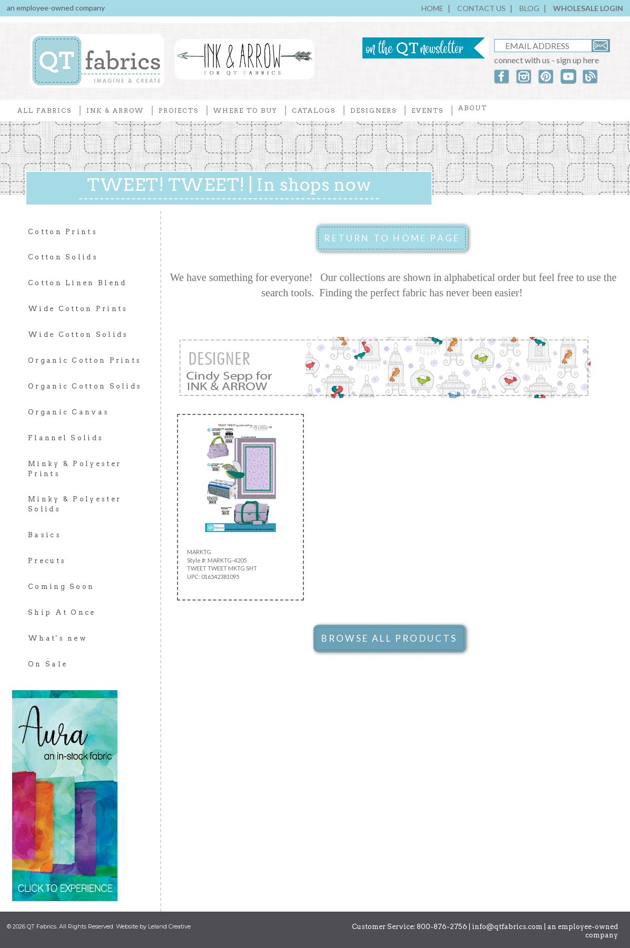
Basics (44, 535)
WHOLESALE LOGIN (588, 8)
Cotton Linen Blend (77, 283)
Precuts (47, 561)
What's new (57, 638)
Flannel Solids (65, 438)
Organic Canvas (68, 412)
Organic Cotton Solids (85, 386)
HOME (432, 8)
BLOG (529, 8)
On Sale (47, 664)
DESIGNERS (373, 110)
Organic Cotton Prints (84, 360)
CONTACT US (481, 8)
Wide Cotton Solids (78, 334)
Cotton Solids (63, 257)
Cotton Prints (62, 232)
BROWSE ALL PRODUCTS (389, 638)
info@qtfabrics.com (507, 927)
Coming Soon (61, 587)
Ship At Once (62, 612)
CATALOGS (314, 110)
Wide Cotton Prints (77, 309)
